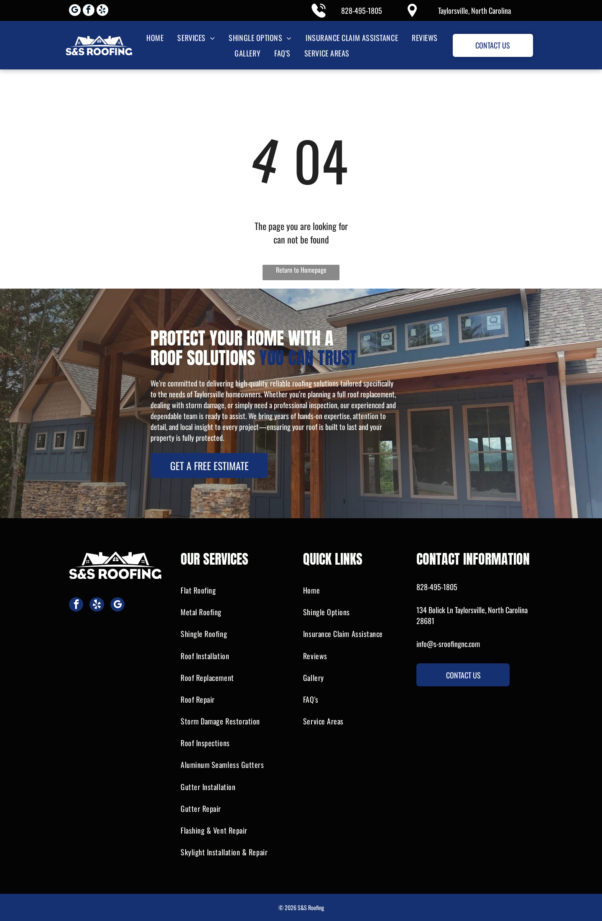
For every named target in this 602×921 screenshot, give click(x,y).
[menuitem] (154, 37)
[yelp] (102, 11)
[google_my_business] (75, 11)
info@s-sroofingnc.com (448, 643)
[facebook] (88, 11)
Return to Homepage (301, 270)
